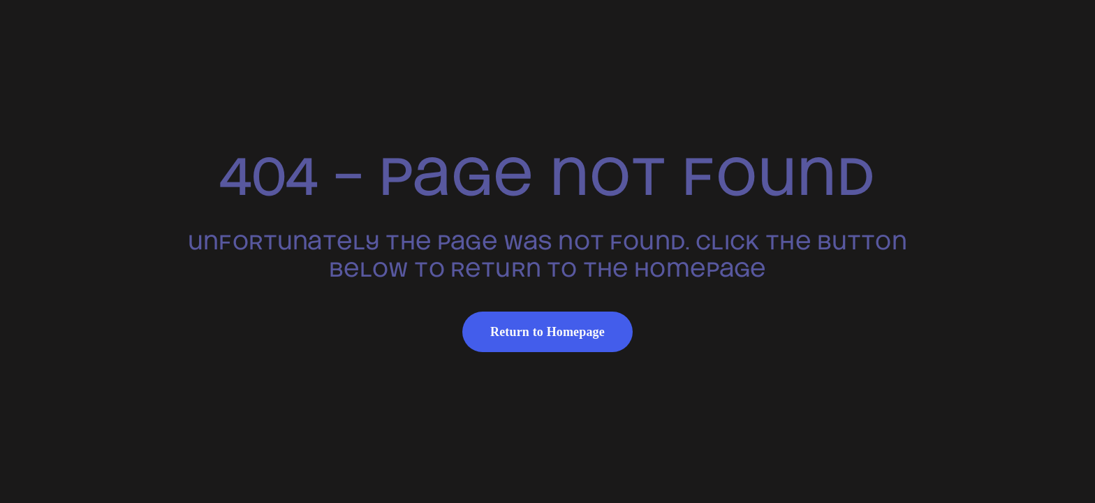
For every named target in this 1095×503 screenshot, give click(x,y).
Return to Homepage (547, 332)
